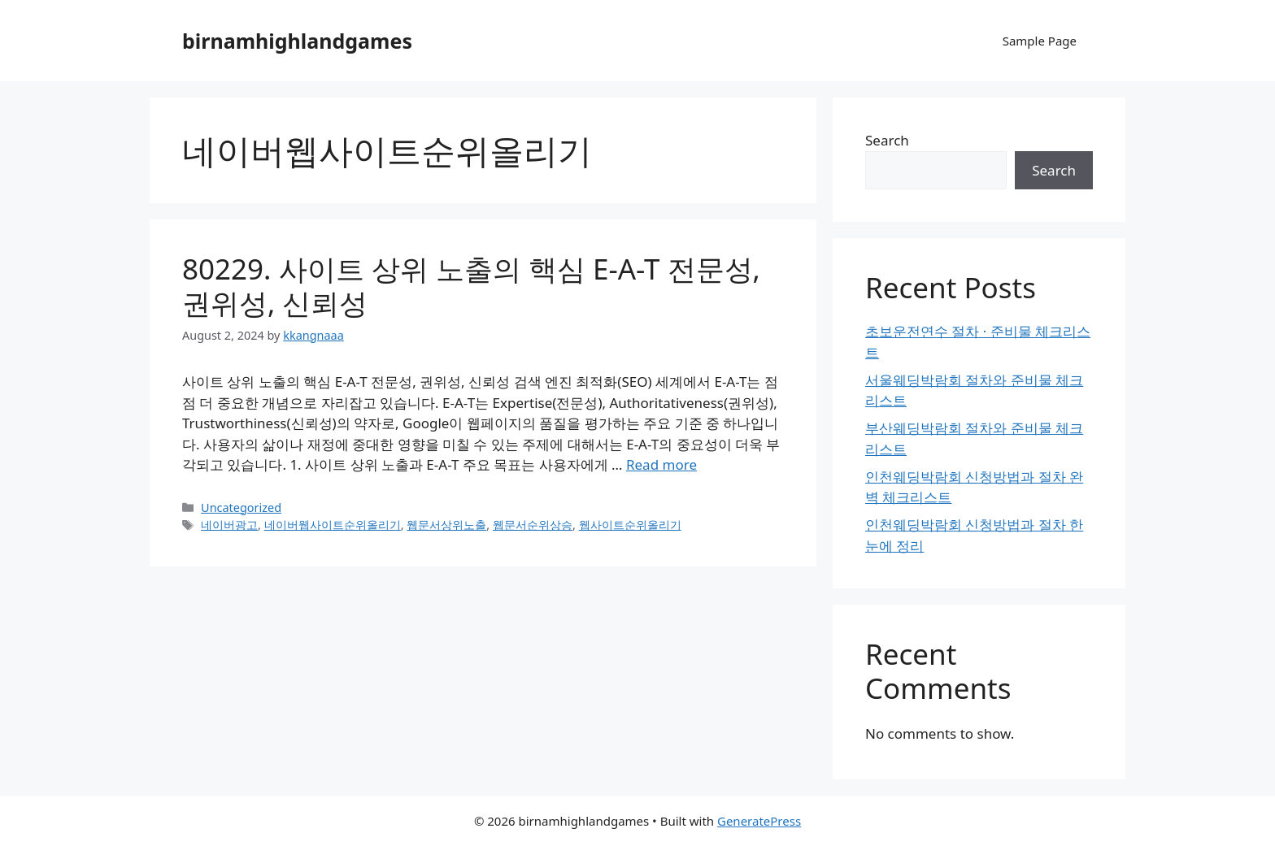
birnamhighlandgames (297, 40)
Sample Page (1040, 41)
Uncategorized (241, 507)
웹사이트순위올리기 (630, 524)
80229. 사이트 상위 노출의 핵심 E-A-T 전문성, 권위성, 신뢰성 (471, 285)
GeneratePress (759, 821)
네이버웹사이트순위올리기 (332, 524)
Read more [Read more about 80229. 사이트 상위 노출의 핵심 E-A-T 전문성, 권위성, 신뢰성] (661, 464)
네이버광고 (229, 524)
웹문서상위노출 (446, 524)
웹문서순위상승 (532, 524)
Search (887, 140)
